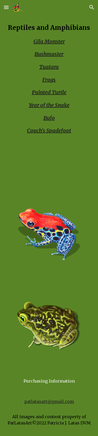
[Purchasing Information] (49, 381)
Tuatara (49, 66)
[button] (6, 7)
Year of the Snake (49, 105)
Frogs (49, 79)
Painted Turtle (49, 92)
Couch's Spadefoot (49, 130)
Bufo (49, 118)
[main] (49, 105)
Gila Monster (49, 41)
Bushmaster (49, 54)
